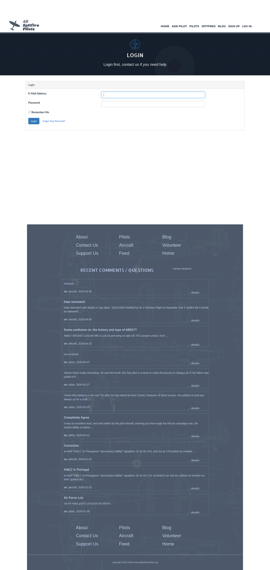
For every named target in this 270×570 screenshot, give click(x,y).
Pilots (194, 26)
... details (194, 292)
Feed (124, 253)
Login (34, 121)
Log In (247, 26)
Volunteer (171, 245)
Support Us (87, 253)
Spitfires (208, 26)
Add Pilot (179, 26)
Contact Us (87, 245)
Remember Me (40, 112)
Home (165, 26)
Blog (222, 26)
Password (34, 102)
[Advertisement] (134, 10)
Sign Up (234, 26)
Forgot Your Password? (54, 121)
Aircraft (126, 245)
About (82, 236)
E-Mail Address (37, 93)
